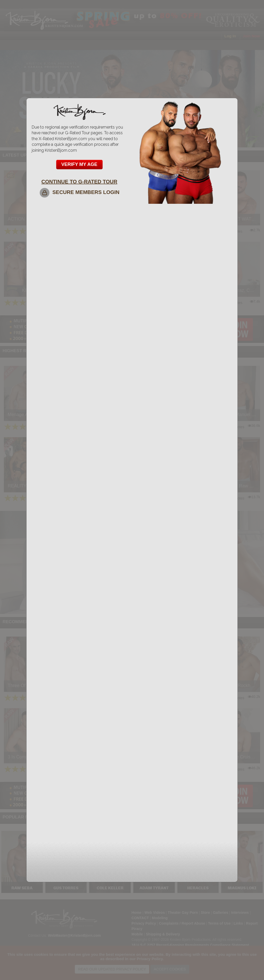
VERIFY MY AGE (79, 164)
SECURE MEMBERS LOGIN (79, 192)
